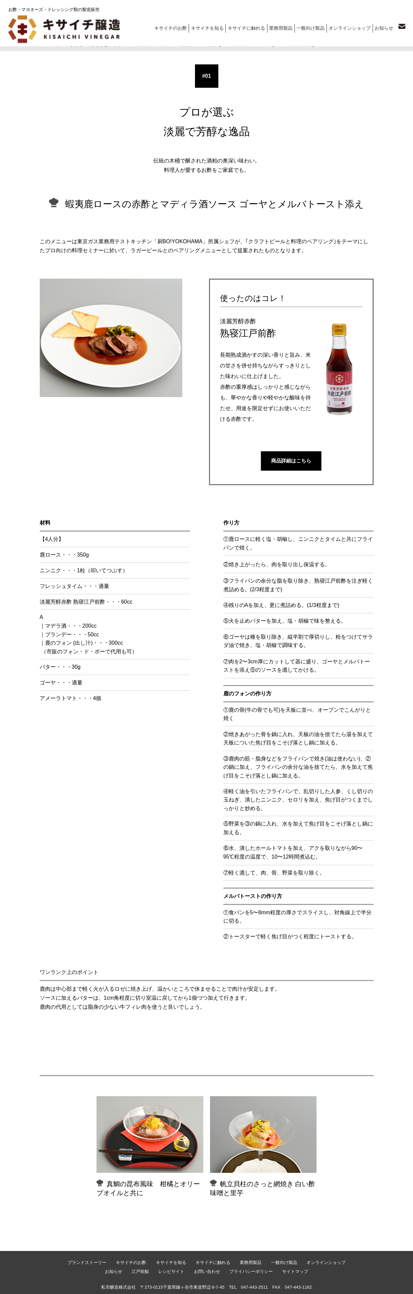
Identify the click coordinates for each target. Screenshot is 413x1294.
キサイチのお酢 (178, 26)
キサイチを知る (213, 26)
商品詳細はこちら (291, 460)
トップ (13, 44)
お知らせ (383, 26)
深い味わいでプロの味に (149, 44)
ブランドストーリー (44, 44)
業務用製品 (284, 26)
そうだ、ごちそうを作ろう (95, 44)
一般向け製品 (313, 26)
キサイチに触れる (250, 26)
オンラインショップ (350, 26)
